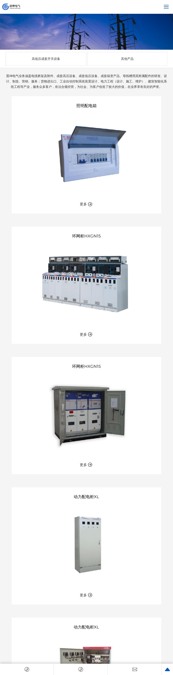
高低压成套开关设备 (46, 59)
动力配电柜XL (86, 496)
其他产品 (127, 59)
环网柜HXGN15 (86, 236)
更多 (86, 204)
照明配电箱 (86, 105)
